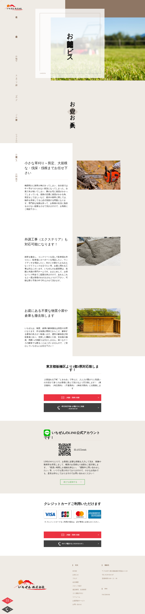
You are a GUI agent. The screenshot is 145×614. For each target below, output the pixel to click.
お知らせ (16, 57)
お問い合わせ (16, 176)
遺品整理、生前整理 (79, 589)
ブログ (16, 96)
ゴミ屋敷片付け (77, 593)
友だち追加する (70, 482)
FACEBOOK (106, 594)
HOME (74, 571)
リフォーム (16, 137)
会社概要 (75, 582)
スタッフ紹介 (16, 78)
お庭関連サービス (16, 156)
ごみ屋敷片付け (16, 116)
